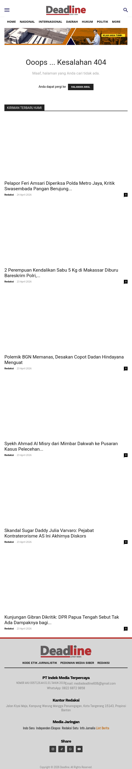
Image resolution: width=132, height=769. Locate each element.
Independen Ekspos (48, 728)
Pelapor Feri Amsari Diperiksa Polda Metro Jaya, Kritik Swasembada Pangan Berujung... (59, 186)
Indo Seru (29, 728)
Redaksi (9, 194)
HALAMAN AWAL (80, 87)
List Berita (102, 728)
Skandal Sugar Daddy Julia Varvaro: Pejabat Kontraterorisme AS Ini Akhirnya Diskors (49, 533)
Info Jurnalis (87, 728)
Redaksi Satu (70, 728)
